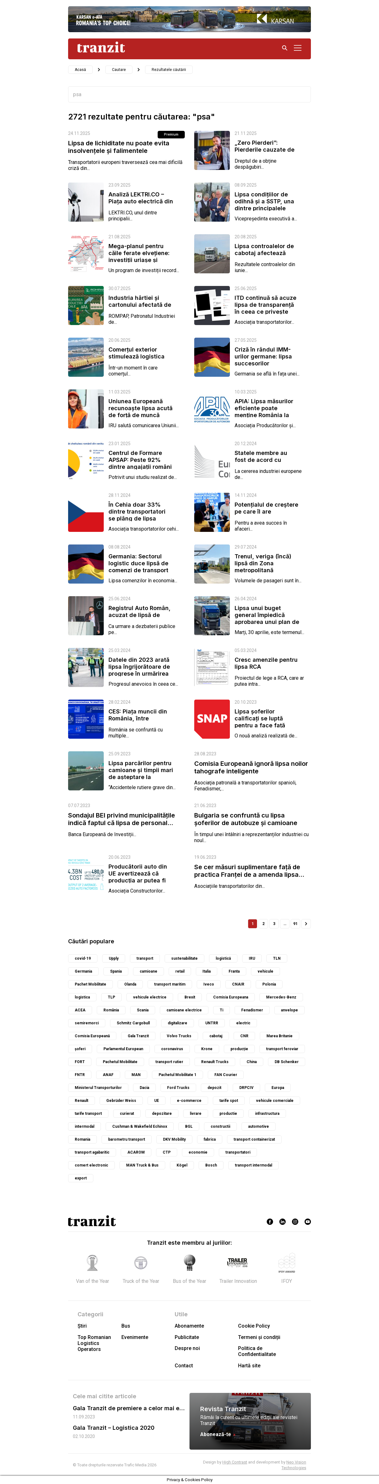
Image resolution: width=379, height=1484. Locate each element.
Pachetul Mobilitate (120, 1062)
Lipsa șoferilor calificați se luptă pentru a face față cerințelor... (260, 722)
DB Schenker (287, 1062)
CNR (244, 1036)
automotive (258, 1126)
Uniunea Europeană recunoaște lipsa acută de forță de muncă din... (140, 411)
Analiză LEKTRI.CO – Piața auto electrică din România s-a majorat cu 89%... (140, 204)
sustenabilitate (184, 958)
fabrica (210, 1139)
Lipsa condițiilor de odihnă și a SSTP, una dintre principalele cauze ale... (264, 204)
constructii (220, 1126)
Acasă (80, 69)
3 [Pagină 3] (274, 924)
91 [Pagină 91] (295, 924)
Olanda (130, 984)
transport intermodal (253, 1165)
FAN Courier (225, 1075)
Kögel (182, 1165)
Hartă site (249, 1366)
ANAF (108, 1075)
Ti (221, 1010)
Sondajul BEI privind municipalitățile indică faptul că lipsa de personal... (121, 819)
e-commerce (189, 1100)
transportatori (237, 1152)
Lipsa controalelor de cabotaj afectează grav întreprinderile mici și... (264, 256)
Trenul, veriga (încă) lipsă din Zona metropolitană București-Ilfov (263, 566)
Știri (82, 1326)
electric (243, 1023)
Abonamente (189, 1326)
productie (228, 1113)
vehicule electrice (149, 997)
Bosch (211, 1165)
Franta (234, 971)
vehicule (265, 971)
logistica (82, 997)
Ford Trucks (178, 1087)
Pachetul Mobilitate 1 (177, 1075)
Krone (207, 1049)
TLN (277, 958)
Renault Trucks (215, 1062)
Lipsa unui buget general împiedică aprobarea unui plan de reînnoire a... (267, 618)
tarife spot (228, 1100)
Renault (81, 1100)
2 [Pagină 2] (263, 924)
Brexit (189, 997)
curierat (127, 1113)
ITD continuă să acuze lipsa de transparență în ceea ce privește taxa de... (265, 308)
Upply (114, 958)
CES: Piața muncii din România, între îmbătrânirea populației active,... (140, 722)
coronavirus (172, 1049)
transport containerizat (254, 1139)
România (111, 1010)
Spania (116, 971)
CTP (167, 1152)
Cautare (119, 69)
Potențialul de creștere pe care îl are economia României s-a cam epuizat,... (266, 515)
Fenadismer (252, 1010)
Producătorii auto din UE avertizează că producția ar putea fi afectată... (137, 877)
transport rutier (169, 1062)
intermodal (84, 1126)
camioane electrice (184, 1010)
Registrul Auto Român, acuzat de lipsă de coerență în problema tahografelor (139, 618)
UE (156, 1100)
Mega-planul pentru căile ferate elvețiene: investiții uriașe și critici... (139, 256)
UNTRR (211, 1023)
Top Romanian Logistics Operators (94, 1343)
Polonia (269, 984)
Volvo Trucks (179, 1036)
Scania (143, 1010)
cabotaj (215, 1036)
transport (145, 958)
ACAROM (136, 1152)
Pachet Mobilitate (90, 984)
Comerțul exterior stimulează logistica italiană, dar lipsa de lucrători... (137, 360)
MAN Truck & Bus (142, 1165)
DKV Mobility (174, 1139)
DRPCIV (246, 1087)
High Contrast (234, 1462)
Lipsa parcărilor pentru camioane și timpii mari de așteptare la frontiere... (140, 773)
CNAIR (238, 984)
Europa (277, 1087)
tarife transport (88, 1113)
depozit (214, 1087)
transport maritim (169, 984)
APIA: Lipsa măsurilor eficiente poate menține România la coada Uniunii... (264, 411)
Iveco (208, 984)
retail (179, 971)
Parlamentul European (123, 1049)
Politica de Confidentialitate (257, 1351)
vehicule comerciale (275, 1100)
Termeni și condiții (259, 1337)
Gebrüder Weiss (121, 1100)
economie (198, 1152)
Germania (83, 971)
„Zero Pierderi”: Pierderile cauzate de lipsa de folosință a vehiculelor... (264, 153)
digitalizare (177, 1023)
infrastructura (267, 1113)
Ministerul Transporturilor (98, 1087)
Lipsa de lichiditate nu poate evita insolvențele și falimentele (118, 146)
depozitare (162, 1113)
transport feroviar (282, 1049)
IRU (252, 958)
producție (239, 1049)
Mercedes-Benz (281, 997)
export (81, 1178)
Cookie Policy (254, 1326)
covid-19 (83, 958)
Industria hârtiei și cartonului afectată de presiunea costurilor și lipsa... (139, 308)
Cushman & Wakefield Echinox (139, 1126)
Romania (82, 1139)
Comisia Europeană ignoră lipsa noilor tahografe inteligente (251, 767)
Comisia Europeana (230, 997)
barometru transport (126, 1139)
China (252, 1062)
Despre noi (187, 1348)
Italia (206, 971)
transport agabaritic (92, 1152)
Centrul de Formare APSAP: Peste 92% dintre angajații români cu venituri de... (140, 463)
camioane (148, 971)
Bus (125, 1326)
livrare (195, 1113)
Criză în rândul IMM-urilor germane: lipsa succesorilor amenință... (263, 360)
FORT (80, 1062)
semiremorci (87, 1023)
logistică (223, 958)
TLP (111, 997)
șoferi (80, 1049)
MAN (136, 1075)
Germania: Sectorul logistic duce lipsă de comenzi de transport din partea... (138, 566)
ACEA (80, 1010)
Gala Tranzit (138, 1036)
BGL (189, 1126)
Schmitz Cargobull (133, 1023)
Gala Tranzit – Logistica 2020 (114, 1427)
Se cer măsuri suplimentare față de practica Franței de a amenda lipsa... (249, 870)
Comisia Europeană (92, 1036)
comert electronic (91, 1165)
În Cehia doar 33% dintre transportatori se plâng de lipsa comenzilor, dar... (137, 515)
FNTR (80, 1075)
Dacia (144, 1087)
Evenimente (134, 1337)
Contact (184, 1366)
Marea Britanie (279, 1036)
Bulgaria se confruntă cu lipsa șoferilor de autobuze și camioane (245, 819)
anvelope (289, 1010)
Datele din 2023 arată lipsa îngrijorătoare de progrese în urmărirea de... (139, 670)
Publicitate (187, 1337)
